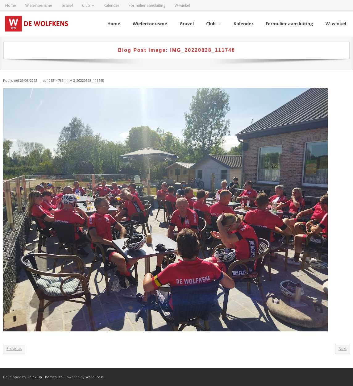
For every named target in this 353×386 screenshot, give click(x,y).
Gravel (67, 5)
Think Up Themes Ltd (45, 377)
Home (10, 5)
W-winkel (182, 5)
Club (86, 5)
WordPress (94, 377)
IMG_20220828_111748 (86, 80)
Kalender (111, 5)
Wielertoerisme (38, 5)
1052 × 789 (55, 80)
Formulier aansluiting (147, 5)
